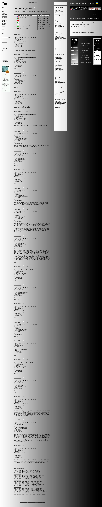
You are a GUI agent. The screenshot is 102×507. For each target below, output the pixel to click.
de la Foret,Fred (21, 42)
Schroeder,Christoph (22, 138)
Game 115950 (17, 111)
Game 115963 (17, 378)
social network (90, 32)
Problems (4, 24)
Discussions (5, 58)
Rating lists (25, 502)
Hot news (4, 57)
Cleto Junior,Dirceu (22, 119)
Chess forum (22, 502)
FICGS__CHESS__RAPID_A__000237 (23, 8)
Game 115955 (17, 209)
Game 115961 (17, 340)
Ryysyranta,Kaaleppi (23, 98)
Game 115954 (17, 188)
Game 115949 (17, 91)
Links (3, 29)
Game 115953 (17, 169)
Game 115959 (17, 303)
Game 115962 (17, 359)
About (3, 33)
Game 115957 (17, 266)
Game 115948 (17, 73)
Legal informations (39, 502)
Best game (4, 20)
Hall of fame (4, 17)
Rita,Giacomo (21, 43)
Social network (5, 61)
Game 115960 (17, 322)
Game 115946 (17, 34)
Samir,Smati (20, 81)
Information (4, 8)
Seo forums (72, 14)
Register (4, 13)
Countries (29, 502)
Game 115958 (17, 285)
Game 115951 (17, 131)
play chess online (4, 42)
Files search (5, 60)
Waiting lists (4, 14)
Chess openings (33, 502)
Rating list (4, 23)
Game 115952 (17, 151)
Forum (3, 26)
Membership (4, 16)
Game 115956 (17, 236)
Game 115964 (17, 396)
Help (3, 31)
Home (3, 7)
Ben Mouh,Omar (22, 61)
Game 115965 (17, 419)
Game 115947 (17, 54)
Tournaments (5, 18)
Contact (44, 502)
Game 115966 (17, 445)
